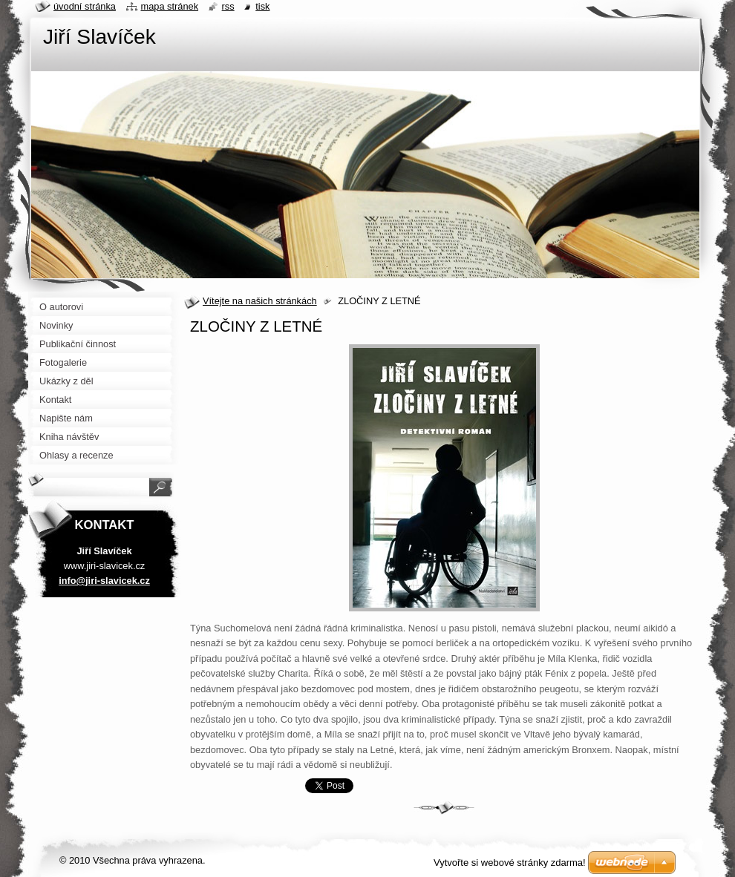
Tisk (262, 6)
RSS (228, 6)
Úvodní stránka (84, 6)
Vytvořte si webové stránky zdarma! (510, 862)
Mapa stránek (170, 6)
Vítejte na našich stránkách (260, 300)
